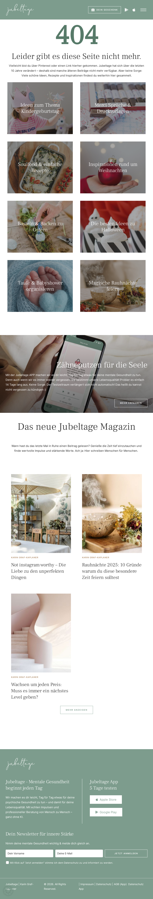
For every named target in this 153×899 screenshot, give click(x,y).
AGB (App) (121, 884)
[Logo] (20, 10)
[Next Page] (76, 710)
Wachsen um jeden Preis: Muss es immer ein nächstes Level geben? (39, 690)
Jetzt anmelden (126, 853)
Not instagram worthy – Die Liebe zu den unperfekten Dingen (38, 571)
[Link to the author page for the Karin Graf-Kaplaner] (24, 557)
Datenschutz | (105, 884)
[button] (104, 9)
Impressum (87, 884)
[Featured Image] (41, 513)
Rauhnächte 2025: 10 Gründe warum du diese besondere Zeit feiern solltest (112, 571)
